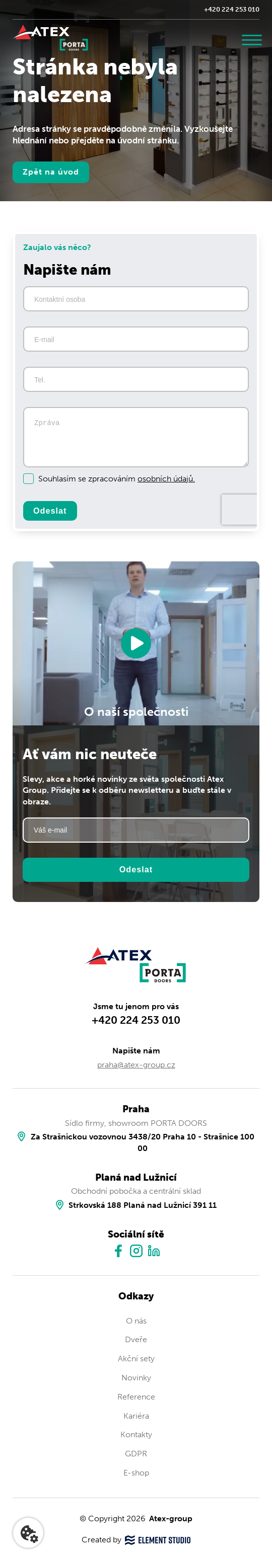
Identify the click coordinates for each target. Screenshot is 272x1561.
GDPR (136, 1453)
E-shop (136, 1472)
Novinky (136, 1377)
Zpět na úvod (51, 172)
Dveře (136, 1340)
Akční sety (136, 1358)
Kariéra (136, 1416)
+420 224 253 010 (231, 9)
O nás (136, 1321)
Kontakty (136, 1434)
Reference (136, 1397)
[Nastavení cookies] (28, 1533)
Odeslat (50, 510)
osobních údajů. (166, 478)
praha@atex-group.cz (136, 1065)
